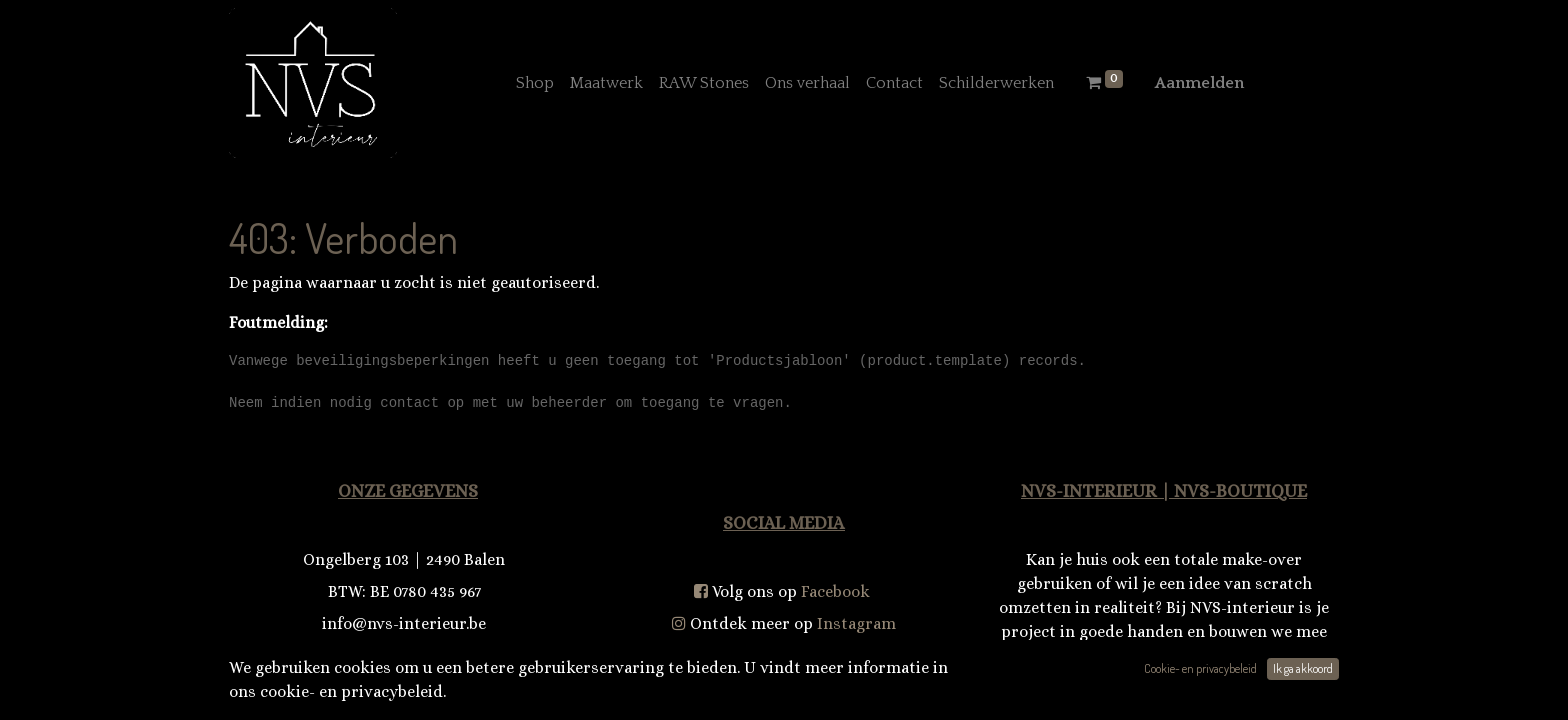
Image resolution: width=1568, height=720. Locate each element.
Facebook (835, 591)
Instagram (856, 623)
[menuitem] (535, 83)
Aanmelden (1199, 83)
